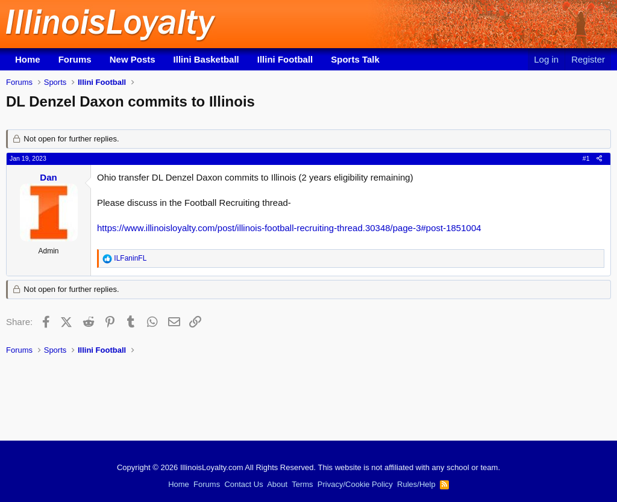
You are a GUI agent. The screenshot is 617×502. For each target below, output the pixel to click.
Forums (75, 59)
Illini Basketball (206, 59)
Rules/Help (416, 484)
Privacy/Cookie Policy (355, 484)
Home (27, 59)
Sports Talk (355, 59)
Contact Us (243, 484)
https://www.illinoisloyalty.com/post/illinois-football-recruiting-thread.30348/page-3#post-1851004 (289, 228)
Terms (302, 484)
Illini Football (285, 59)
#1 (586, 158)
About (277, 484)
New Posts (132, 59)
